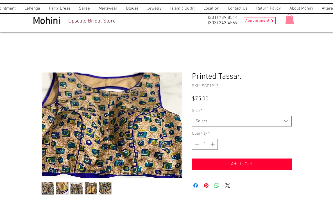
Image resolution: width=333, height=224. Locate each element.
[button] (289, 19)
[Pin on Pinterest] (206, 185)
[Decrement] (196, 144)
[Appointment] (260, 20)
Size (197, 110)
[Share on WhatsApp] (217, 185)
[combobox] (242, 121)
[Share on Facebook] (195, 185)
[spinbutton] (204, 144)
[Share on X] (227, 185)
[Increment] (213, 144)
